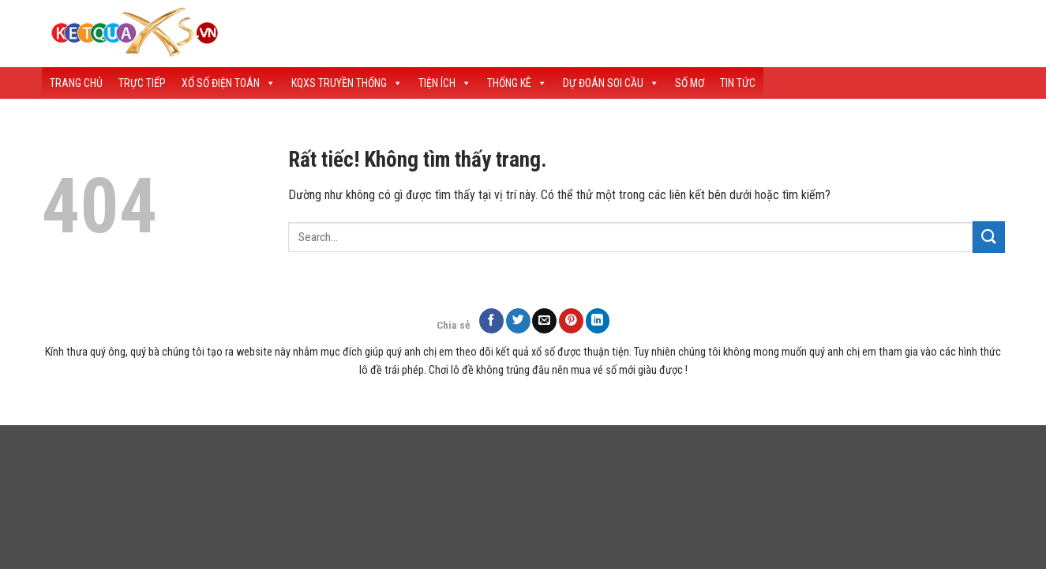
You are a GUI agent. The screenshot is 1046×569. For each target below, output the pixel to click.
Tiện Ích (444, 83)
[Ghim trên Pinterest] (571, 320)
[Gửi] (988, 236)
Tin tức (737, 83)
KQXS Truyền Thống (347, 83)
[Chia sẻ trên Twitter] (518, 320)
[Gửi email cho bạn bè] (544, 320)
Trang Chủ (76, 83)
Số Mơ (689, 83)
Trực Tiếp (142, 83)
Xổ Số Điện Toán (229, 83)
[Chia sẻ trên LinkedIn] (598, 320)
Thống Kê (517, 83)
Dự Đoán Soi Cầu (611, 83)
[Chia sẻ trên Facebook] (491, 320)
